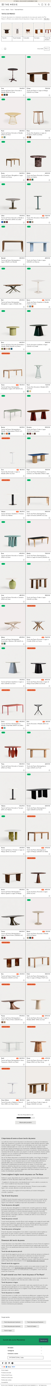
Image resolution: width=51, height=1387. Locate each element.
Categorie (11, 1351)
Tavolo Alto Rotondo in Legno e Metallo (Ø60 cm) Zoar (10, 472)
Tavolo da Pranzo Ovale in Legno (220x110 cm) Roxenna (36, 430)
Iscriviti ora (43, 1340)
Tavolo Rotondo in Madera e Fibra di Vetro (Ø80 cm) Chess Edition (12, 1103)
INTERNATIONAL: (16, 1357)
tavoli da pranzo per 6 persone (36, 1261)
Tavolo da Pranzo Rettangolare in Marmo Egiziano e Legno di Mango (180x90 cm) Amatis (11, 893)
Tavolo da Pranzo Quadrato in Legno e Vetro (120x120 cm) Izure (12, 682)
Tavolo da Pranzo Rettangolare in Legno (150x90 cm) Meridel (10, 261)
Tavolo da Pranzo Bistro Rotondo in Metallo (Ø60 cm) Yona (11, 91)
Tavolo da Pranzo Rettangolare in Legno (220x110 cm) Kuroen (36, 809)
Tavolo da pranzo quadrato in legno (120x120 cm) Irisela (37, 345)
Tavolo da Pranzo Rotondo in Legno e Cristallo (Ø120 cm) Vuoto (38, 640)
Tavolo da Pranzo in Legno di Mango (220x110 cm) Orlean (37, 91)
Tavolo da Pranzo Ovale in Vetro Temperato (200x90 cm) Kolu (10, 977)
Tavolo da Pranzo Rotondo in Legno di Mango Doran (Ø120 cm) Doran (38, 682)
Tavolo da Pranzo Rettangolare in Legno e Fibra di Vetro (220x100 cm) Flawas (11, 1019)
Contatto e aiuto (13, 1353)
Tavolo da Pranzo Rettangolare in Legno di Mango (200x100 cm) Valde (37, 850)
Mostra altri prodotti (25, 1122)
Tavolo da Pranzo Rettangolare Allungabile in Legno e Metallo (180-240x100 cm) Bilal (11, 303)
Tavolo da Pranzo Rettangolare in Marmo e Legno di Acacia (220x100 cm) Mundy (38, 557)
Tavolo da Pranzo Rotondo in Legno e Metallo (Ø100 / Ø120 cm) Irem (38, 1019)
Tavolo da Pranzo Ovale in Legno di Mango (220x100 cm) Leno (37, 1103)
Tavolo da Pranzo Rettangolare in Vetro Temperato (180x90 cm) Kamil (12, 1061)
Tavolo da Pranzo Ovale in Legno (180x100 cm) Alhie (36, 598)
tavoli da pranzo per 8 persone (23, 1268)
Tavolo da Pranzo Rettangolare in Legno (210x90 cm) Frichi (36, 767)
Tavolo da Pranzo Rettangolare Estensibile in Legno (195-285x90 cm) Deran (11, 388)
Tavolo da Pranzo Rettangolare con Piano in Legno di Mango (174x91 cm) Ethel (37, 977)
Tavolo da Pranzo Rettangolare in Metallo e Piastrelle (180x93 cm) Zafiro (12, 724)
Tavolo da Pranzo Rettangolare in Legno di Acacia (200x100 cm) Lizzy (37, 514)
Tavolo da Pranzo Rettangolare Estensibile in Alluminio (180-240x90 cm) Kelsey (12, 641)
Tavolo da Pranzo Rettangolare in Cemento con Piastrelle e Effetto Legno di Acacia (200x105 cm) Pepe (38, 473)
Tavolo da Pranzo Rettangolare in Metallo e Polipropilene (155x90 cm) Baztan (11, 431)
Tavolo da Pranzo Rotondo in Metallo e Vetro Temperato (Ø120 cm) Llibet (12, 219)
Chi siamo (10, 1348)
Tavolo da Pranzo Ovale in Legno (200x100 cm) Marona (36, 261)
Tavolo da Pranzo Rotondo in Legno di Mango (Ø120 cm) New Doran (38, 1061)
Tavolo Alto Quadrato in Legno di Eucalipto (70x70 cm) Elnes (36, 134)
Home (3, 9)
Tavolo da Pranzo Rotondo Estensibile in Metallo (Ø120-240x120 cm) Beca (12, 345)
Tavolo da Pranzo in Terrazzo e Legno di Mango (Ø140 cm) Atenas (12, 850)
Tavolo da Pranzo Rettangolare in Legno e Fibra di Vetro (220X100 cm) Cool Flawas (11, 935)
